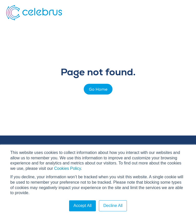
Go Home (98, 89)
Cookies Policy (67, 168)
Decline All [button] (113, 205)
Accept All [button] (82, 205)
